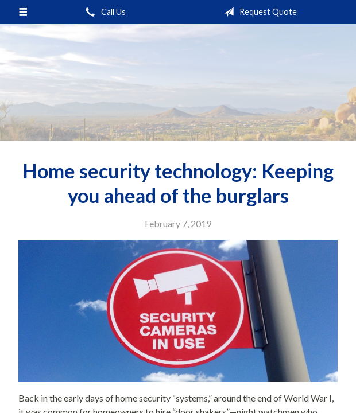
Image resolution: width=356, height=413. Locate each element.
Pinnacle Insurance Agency (178, 82)
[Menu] (23, 12)
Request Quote (258, 12)
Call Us (103, 12)
